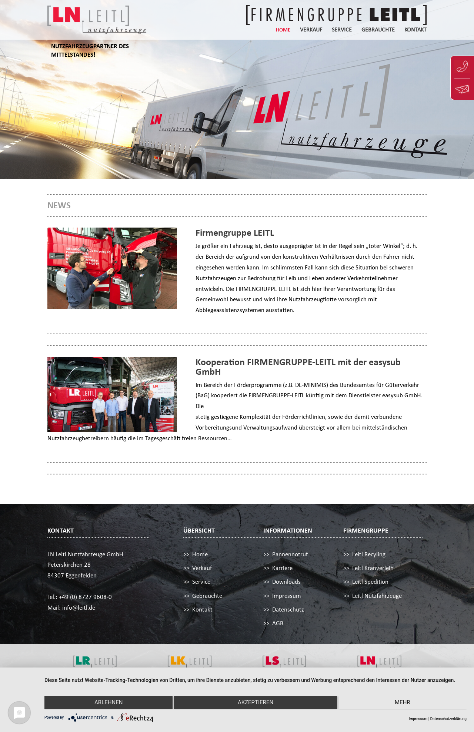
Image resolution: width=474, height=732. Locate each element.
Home (283, 30)
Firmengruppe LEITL (235, 232)
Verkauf (311, 30)
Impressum (286, 596)
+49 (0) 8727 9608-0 (85, 597)
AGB (277, 623)
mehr (403, 703)
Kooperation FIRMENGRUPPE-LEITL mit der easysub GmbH (298, 366)
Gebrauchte (378, 30)
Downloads (286, 582)
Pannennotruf (290, 554)
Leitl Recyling (368, 554)
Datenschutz (288, 609)
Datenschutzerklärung (448, 719)
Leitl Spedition (370, 582)
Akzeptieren (255, 703)
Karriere (282, 568)
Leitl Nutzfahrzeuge (377, 596)
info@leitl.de (78, 608)
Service (342, 30)
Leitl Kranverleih (373, 568)
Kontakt (415, 30)
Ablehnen (107, 703)
